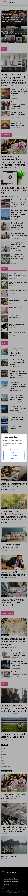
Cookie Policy (6, 449)
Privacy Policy (14, 449)
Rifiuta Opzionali (14, 455)
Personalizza (14, 452)
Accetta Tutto (14, 458)
